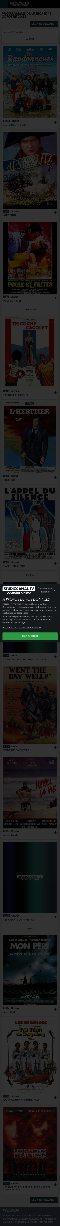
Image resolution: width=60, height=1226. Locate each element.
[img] (54, 590)
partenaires (29, 607)
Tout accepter (30, 636)
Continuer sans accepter (47, 590)
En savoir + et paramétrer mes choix (21, 627)
